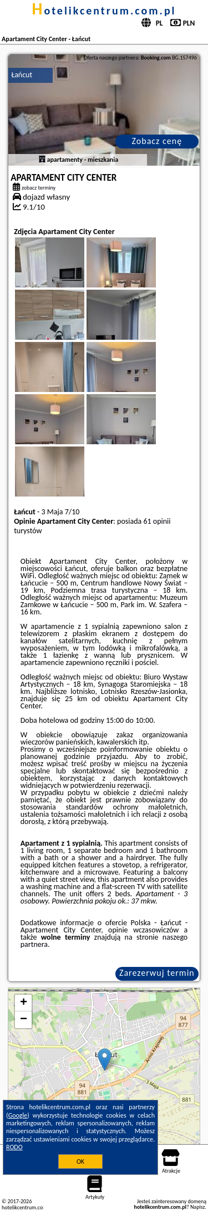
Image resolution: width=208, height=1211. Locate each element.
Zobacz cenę (157, 141)
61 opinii (156, 521)
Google (18, 1115)
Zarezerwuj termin (157, 972)
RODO (14, 1147)
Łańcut (21, 75)
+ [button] (23, 1003)
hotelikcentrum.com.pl (104, 10)
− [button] (23, 1019)
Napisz (197, 1206)
